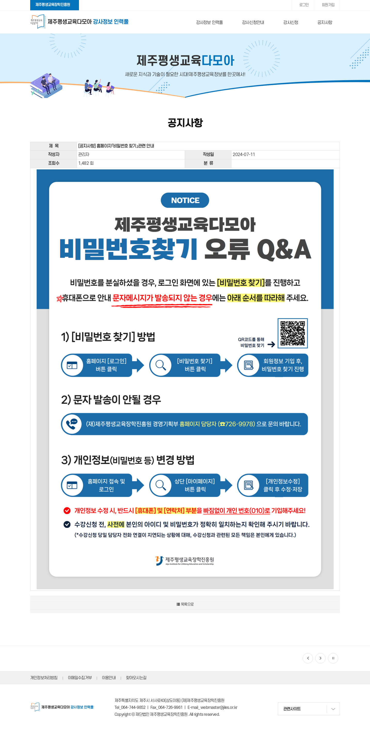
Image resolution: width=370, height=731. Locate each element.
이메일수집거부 (80, 678)
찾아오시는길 (136, 678)
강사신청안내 (253, 22)
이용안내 (109, 678)
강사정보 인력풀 (209, 22)
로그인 (304, 5)
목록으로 (185, 604)
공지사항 (324, 22)
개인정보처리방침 (44, 678)
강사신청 (290, 22)
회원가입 (328, 5)
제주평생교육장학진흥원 (52, 5)
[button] (308, 658)
